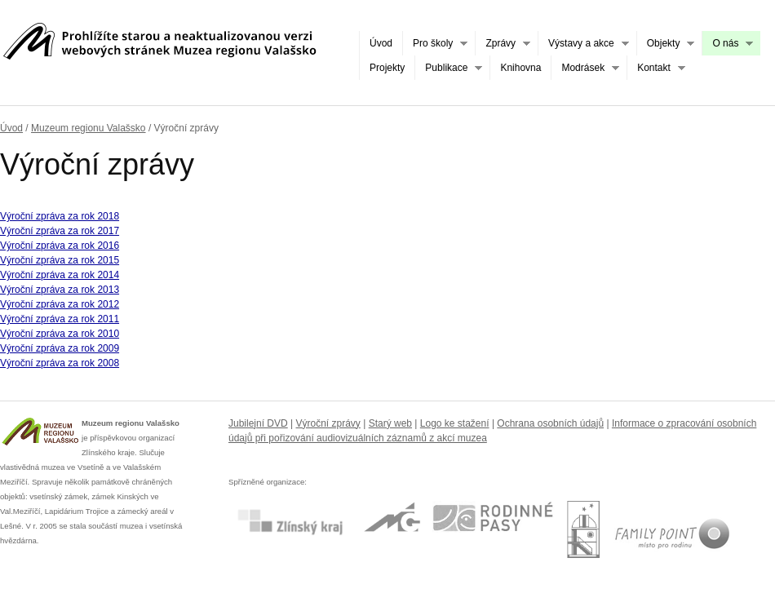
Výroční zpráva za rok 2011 (59, 319)
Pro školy (434, 44)
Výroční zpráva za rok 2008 (59, 363)
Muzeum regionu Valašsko (88, 128)
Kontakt (656, 68)
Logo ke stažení (454, 423)
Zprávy (502, 44)
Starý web (390, 423)
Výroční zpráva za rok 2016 (59, 245)
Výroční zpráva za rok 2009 (59, 348)
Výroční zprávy (328, 423)
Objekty (665, 44)
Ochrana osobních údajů (550, 423)
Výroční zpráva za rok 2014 (59, 275)
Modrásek (585, 68)
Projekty (387, 67)
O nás (727, 44)
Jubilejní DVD (258, 423)
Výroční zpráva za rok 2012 (59, 304)
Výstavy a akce (583, 44)
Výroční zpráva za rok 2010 (59, 333)
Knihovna (520, 67)
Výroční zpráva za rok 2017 (59, 231)
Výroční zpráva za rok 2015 (59, 260)
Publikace (448, 68)
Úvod (381, 43)
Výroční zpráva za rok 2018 (59, 216)
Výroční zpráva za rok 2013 (59, 289)
